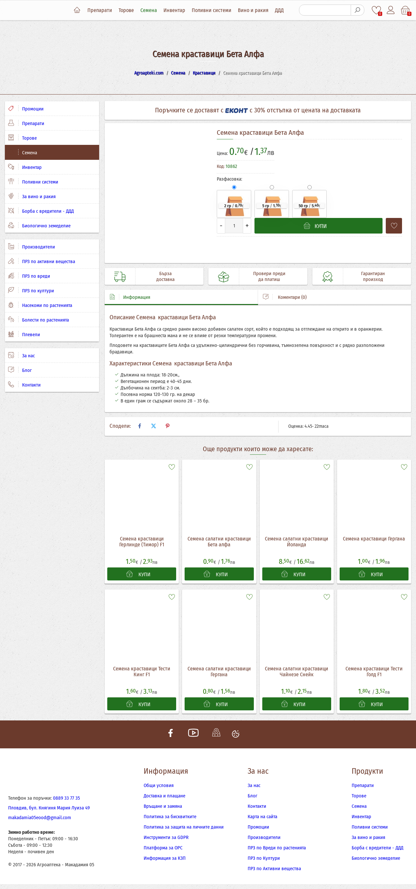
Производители (31, 246)
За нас (21, 355)
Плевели (24, 334)
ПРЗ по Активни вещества (274, 868)
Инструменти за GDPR (166, 837)
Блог (20, 370)
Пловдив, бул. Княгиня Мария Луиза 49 (49, 808)
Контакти (24, 384)
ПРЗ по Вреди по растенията (277, 848)
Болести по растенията (38, 319)
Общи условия (159, 785)
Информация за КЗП (165, 858)
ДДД (279, 10)
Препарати (99, 10)
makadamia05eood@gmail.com (39, 817)
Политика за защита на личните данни (184, 827)
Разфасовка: (229, 179)
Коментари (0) (284, 297)
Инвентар (174, 10)
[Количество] (234, 225)
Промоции (26, 108)
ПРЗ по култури (31, 290)
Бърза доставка (165, 276)
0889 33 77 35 (66, 798)
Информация (130, 297)
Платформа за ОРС (163, 848)
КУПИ (138, 574)
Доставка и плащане (164, 796)
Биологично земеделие (39, 225)
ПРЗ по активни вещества (41, 261)
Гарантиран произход (373, 276)
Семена (148, 10)
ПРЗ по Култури (264, 858)
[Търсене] (325, 10)
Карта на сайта (262, 816)
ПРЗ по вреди (29, 276)
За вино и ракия (32, 196)
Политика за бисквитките (170, 816)
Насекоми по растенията (40, 305)
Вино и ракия (253, 10)
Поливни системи (211, 10)
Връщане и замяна (163, 806)
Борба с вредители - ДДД (41, 211)
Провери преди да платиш (269, 276)
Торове (126, 10)
